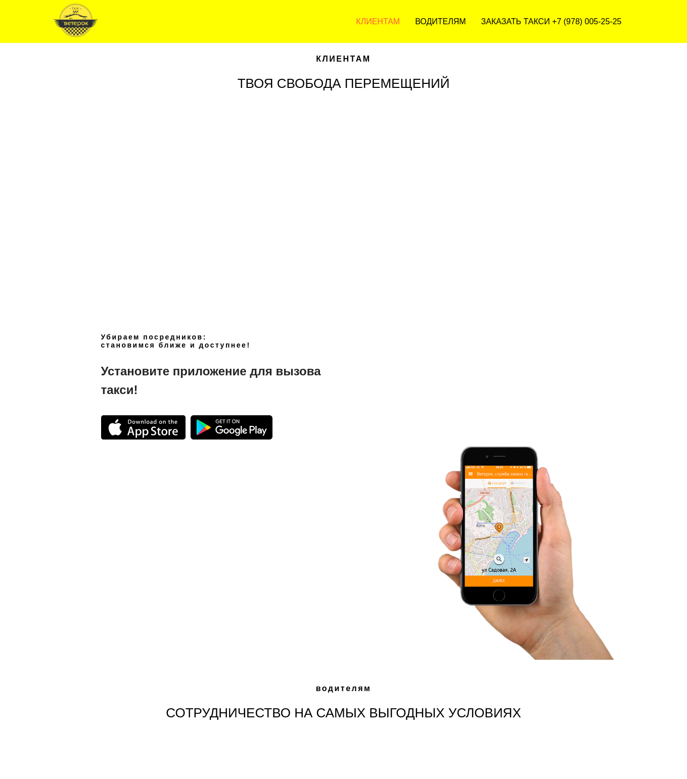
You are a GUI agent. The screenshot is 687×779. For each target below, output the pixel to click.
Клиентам (378, 21)
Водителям (440, 21)
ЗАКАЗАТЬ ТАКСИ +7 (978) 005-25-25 (551, 21)
